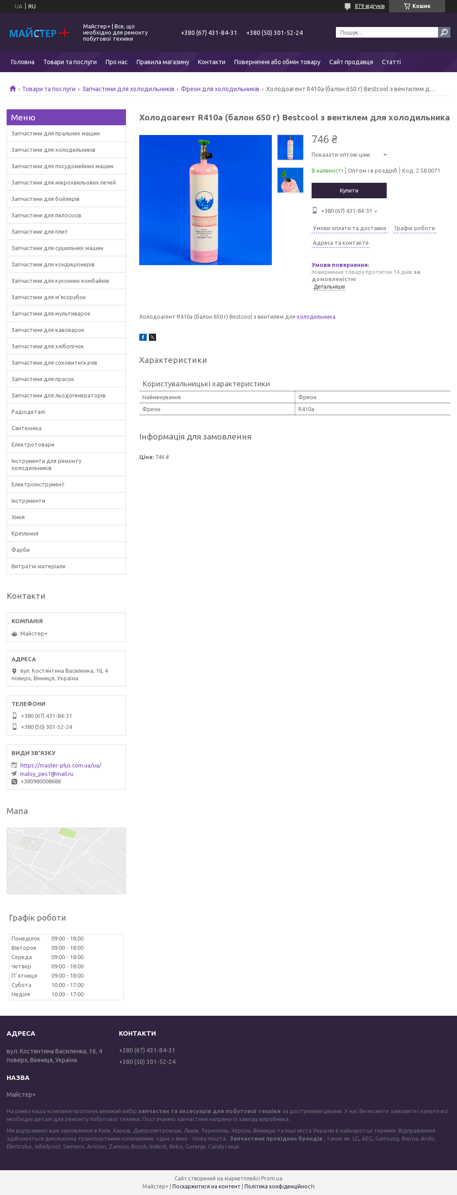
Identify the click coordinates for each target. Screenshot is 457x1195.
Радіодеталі (28, 412)
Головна (22, 62)
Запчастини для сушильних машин (57, 248)
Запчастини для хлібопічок (47, 346)
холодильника (316, 316)
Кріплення (24, 533)
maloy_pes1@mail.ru (46, 774)
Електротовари (32, 444)
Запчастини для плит (39, 231)
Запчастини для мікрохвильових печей (63, 182)
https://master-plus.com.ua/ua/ (60, 765)
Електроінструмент (38, 484)
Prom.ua (271, 1178)
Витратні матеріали (38, 566)
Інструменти (28, 500)
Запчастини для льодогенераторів (58, 395)
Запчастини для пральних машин (55, 133)
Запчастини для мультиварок (51, 313)
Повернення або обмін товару (277, 62)
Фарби (20, 550)
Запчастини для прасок (42, 379)
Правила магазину (163, 62)
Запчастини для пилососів (46, 215)
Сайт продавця (351, 62)
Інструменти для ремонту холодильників (46, 464)
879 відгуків (370, 6)
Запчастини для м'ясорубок (48, 297)
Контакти (211, 62)
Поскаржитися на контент (206, 1186)
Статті (391, 62)
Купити (349, 190)
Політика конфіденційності (279, 1186)
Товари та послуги (70, 62)
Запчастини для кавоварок (47, 330)
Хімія (18, 517)
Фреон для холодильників (220, 89)
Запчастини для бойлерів (45, 199)
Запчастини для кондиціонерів (53, 264)
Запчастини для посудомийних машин (62, 166)
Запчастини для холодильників (128, 89)
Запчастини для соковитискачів (54, 362)
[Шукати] (444, 32)
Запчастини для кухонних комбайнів (60, 281)
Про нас (117, 62)
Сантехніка (26, 428)
